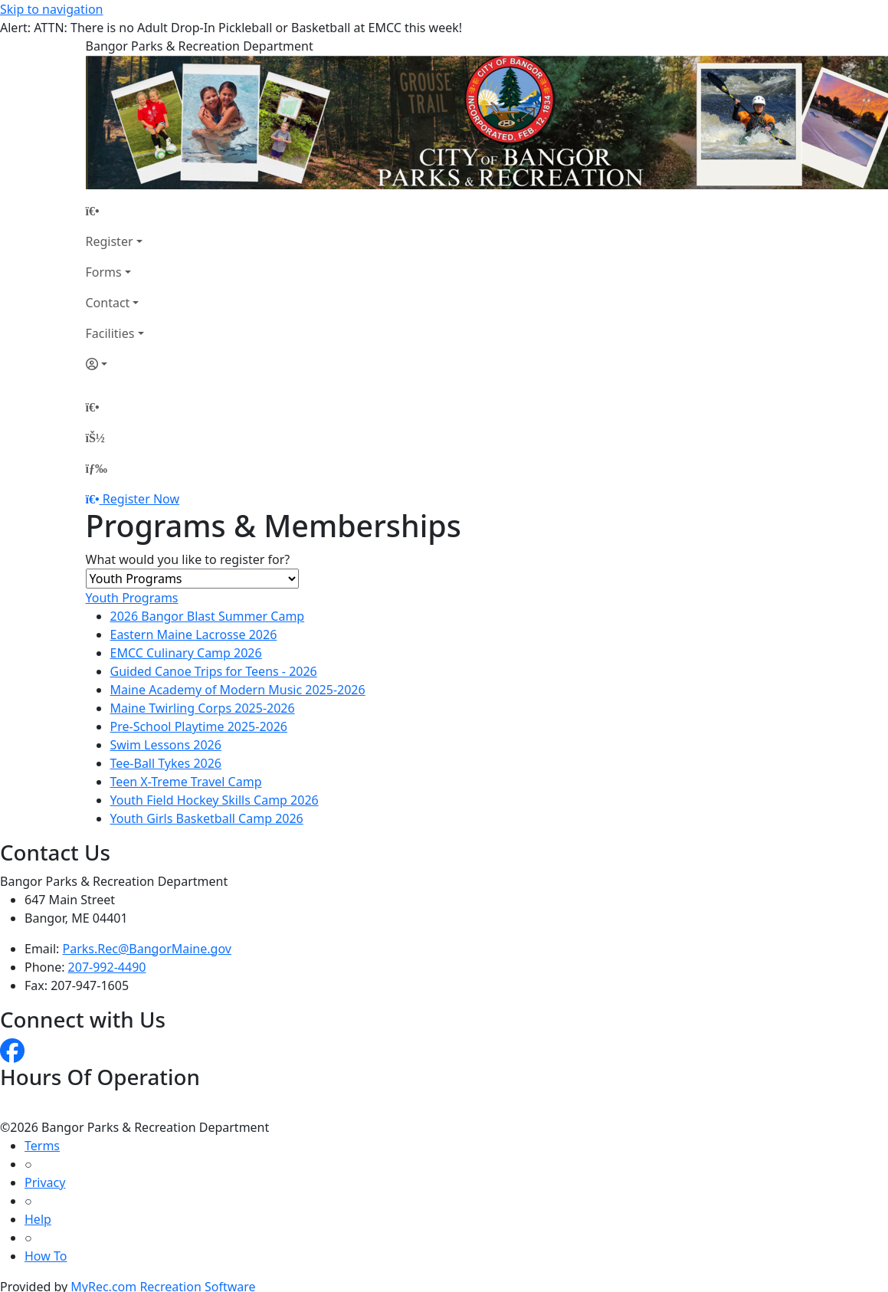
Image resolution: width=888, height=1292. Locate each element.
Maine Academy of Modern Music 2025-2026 (237, 689)
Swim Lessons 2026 (165, 744)
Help (38, 1219)
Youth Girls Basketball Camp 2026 (206, 818)
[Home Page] (115, 210)
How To (46, 1256)
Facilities (110, 333)
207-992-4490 (107, 967)
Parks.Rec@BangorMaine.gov (147, 948)
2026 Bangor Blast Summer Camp (207, 616)
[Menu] (96, 468)
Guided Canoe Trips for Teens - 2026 (213, 671)
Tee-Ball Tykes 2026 (166, 763)
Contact (108, 302)
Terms (42, 1145)
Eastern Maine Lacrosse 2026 (193, 634)
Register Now (141, 498)
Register (109, 241)
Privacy (45, 1182)
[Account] (115, 364)
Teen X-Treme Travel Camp (186, 781)
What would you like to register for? (188, 559)
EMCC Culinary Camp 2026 (186, 652)
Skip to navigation (51, 9)
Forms (104, 272)
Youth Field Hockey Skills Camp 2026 (214, 800)
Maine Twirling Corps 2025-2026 (202, 708)
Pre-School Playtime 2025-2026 (199, 726)
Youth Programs (132, 597)
